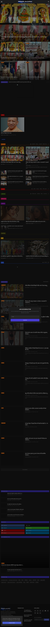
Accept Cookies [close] (12, 622)
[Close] (40, 308)
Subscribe (25, 320)
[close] (21, 617)
